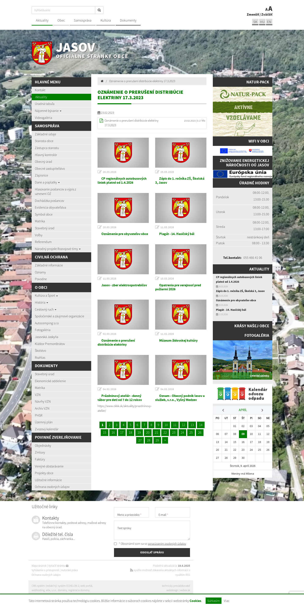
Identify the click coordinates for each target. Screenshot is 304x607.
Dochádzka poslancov (49, 200)
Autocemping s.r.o (47, 323)
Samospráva (82, 20)
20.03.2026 (109, 227)
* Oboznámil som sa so (150, 544)
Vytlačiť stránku (58, 566)
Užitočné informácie (48, 480)
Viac (226, 601)
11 (174, 424)
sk (255, 22)
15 (104, 432)
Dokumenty (128, 20)
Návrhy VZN (43, 401)
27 (140, 440)
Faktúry (40, 459)
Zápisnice (41, 175)
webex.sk (185, 590)
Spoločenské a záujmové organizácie (59, 316)
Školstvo (40, 350)
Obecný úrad (43, 161)
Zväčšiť (266, 14)
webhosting (38, 590)
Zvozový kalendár (46, 429)
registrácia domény (79, 590)
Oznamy (40, 272)
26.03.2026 (109, 172)
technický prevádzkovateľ (176, 586)
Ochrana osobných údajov (52, 487)
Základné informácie (49, 265)
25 (191, 432)
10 (166, 424)
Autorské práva (69, 570)
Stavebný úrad (44, 228)
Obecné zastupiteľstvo (50, 168)
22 (165, 432)
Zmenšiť (253, 14)
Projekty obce (44, 473)
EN (269, 22)
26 (199, 432)
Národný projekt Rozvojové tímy (58, 249)
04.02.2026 (109, 389)
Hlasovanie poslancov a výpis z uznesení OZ (55, 191)
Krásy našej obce (251, 326)
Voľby (38, 235)
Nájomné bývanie (48, 111)
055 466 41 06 (252, 257)
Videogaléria (43, 117)
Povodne (41, 279)
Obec (61, 20)
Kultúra (105, 20)
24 (182, 432)
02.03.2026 (109, 334)
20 (147, 432)
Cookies (195, 601)
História (41, 302)
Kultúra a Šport (46, 295)
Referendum (43, 242)
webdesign (172, 590)
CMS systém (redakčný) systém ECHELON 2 (55, 586)
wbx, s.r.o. (51, 590)
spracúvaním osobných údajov (167, 544)
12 (183, 424)
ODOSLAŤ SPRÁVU (152, 552)
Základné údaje (45, 134)
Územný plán (44, 422)
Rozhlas (40, 357)
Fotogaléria (42, 330)
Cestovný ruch (45, 309)
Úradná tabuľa (44, 104)
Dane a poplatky (47, 182)
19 (139, 432)
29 (157, 440)
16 (113, 432)
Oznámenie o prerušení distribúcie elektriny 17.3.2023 (142, 81)
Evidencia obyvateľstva (50, 207)
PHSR (38, 415)
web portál (86, 586)
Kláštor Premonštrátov (50, 344)
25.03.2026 (167, 172)
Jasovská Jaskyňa (46, 337)
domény (62, 590)
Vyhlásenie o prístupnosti (45, 570)
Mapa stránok (39, 566)
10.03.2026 (167, 278)
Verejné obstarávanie (49, 466)
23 (173, 432)
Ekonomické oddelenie (50, 381)
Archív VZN (42, 408)
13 (192, 424)
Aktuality (42, 20)
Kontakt (40, 90)
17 (122, 432)
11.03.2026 (167, 227)
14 (200, 424)
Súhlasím (213, 601)
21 (156, 432)
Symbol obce (44, 214)
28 (148, 440)
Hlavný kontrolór (46, 155)
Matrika (40, 221)
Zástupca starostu (47, 148)
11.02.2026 (167, 334)
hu (262, 22)
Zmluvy (40, 452)
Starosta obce (44, 141)
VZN (38, 394)
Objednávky (43, 445)
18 (130, 432)
